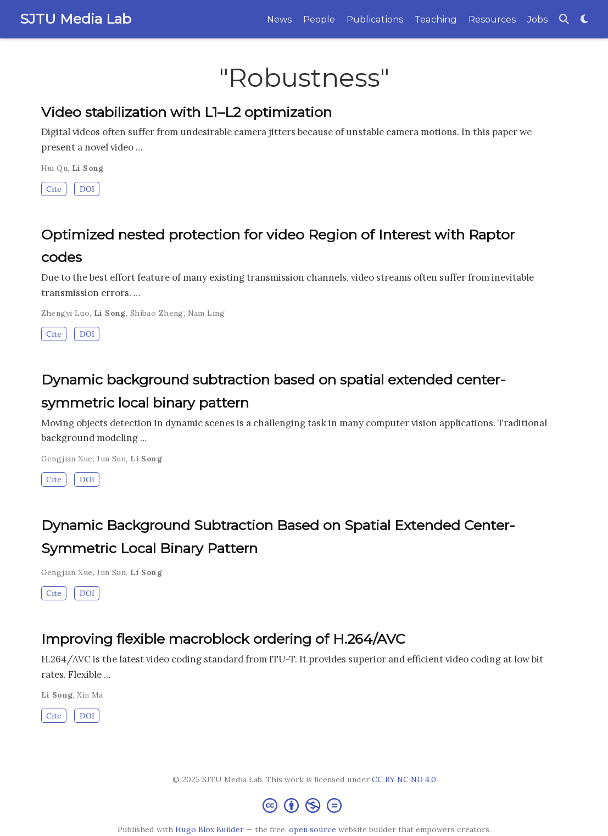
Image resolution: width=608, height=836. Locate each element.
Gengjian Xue (67, 459)
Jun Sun (111, 459)
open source (312, 829)
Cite (54, 189)
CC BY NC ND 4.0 (404, 779)
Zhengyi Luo (65, 313)
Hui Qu (54, 168)
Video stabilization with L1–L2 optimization (186, 112)
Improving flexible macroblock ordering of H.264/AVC (223, 639)
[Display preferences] (584, 19)
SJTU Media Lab (75, 18)
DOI (87, 189)
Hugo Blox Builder (209, 829)
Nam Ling (206, 313)
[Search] (564, 19)
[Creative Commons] (304, 805)
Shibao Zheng (156, 313)
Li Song (88, 168)
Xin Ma (90, 695)
